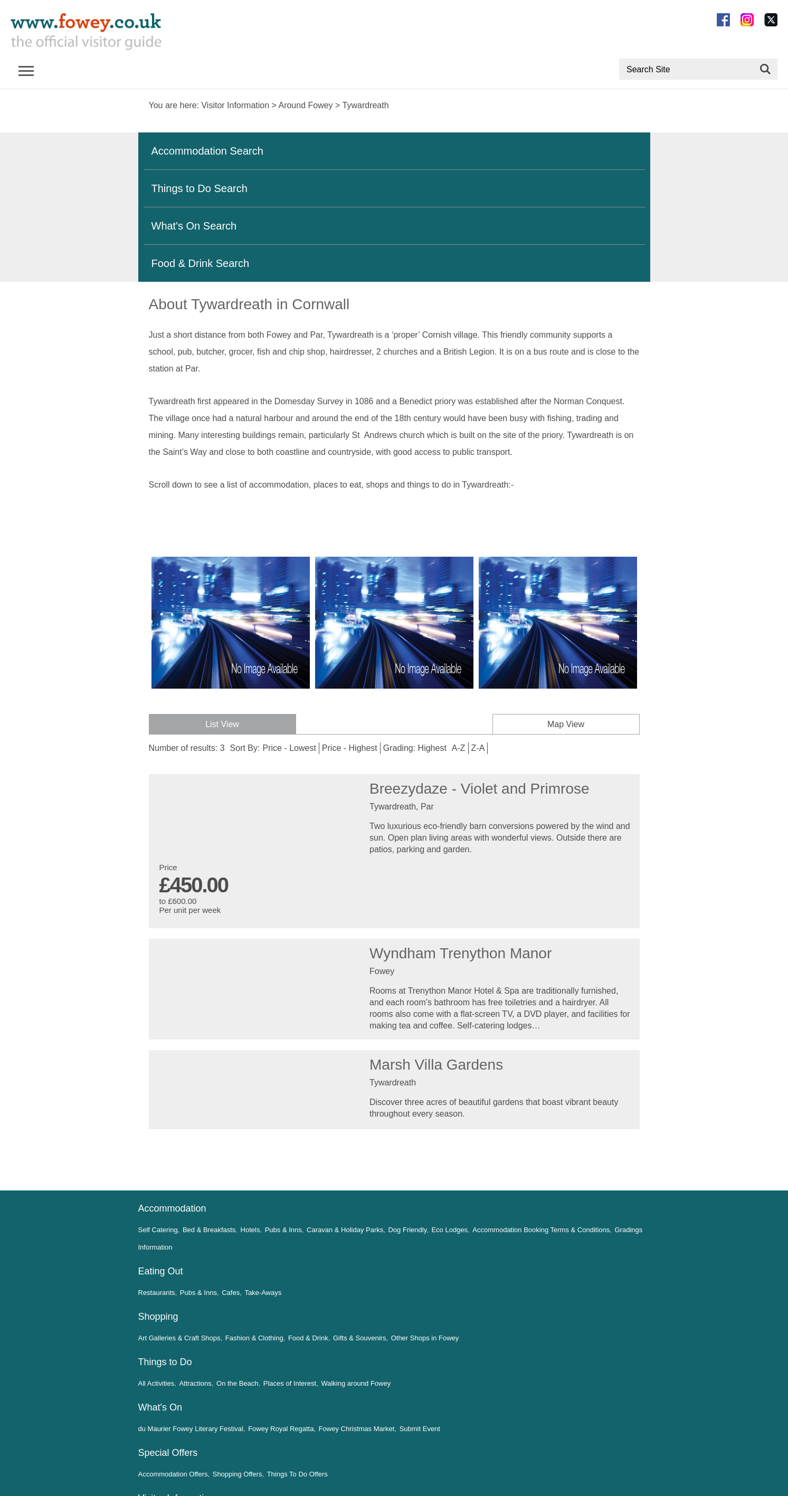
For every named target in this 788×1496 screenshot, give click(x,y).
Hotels (250, 1230)
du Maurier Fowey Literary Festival (190, 1429)
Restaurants (156, 1293)
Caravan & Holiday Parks (345, 1230)
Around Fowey (305, 105)
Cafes (231, 1293)
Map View (567, 724)
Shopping (158, 1316)
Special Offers (168, 1452)
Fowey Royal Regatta (281, 1429)
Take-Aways (262, 1293)
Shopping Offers (237, 1474)
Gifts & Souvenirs (359, 1338)
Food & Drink (308, 1338)
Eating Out (160, 1271)
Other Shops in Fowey (425, 1338)
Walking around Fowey (355, 1383)
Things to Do (165, 1362)
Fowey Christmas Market (357, 1429)
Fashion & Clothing (254, 1338)
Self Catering (158, 1230)
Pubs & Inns (283, 1230)
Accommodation (172, 1208)
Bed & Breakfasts (209, 1230)
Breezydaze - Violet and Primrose (479, 788)
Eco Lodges (449, 1230)
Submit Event (420, 1429)
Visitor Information (235, 105)
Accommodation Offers (173, 1474)
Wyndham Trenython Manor (460, 953)
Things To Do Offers (297, 1474)
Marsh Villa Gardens (436, 1064)
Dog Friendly (407, 1230)
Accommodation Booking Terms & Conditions (541, 1230)
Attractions (195, 1383)
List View (221, 724)
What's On (160, 1407)
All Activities (156, 1383)
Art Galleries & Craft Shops (179, 1338)
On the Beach (237, 1383)
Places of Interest (289, 1383)
